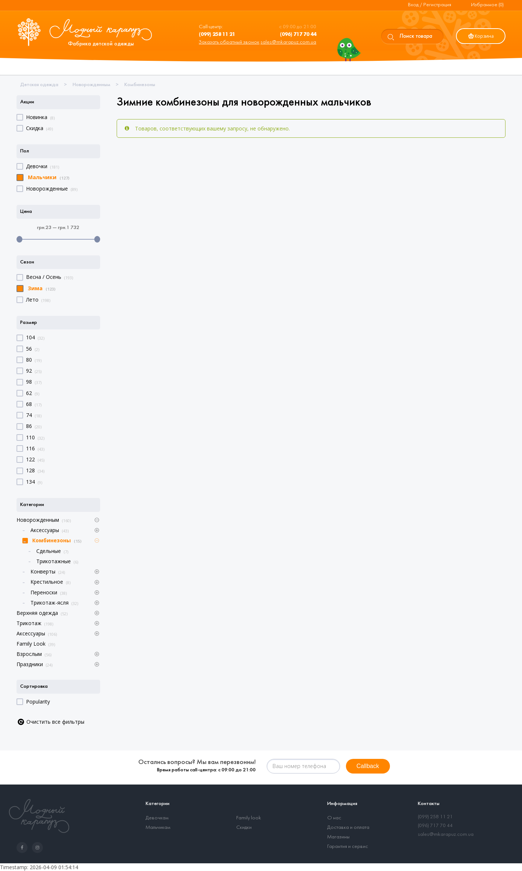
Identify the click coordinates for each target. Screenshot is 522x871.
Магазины (338, 837)
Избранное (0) (487, 5)
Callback (368, 766)
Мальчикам (158, 827)
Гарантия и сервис (347, 846)
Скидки (244, 827)
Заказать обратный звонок (229, 42)
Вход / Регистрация (429, 5)
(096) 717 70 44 (435, 825)
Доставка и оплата (348, 827)
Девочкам (157, 818)
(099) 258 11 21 (435, 817)
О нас (334, 818)
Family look (248, 818)
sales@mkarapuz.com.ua (288, 42)
